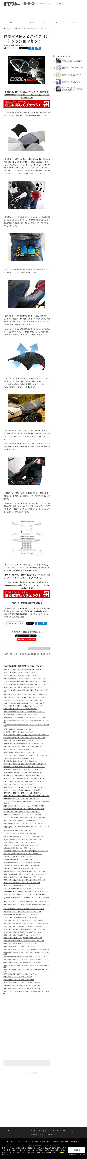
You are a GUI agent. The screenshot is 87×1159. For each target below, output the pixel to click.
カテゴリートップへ (39, 649)
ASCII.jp (34, 1132)
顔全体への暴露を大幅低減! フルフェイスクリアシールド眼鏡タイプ (23, 836)
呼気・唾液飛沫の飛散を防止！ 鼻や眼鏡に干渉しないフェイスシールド (24, 738)
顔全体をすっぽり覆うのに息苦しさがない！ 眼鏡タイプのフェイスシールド (26, 923)
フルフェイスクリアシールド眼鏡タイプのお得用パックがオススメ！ (24, 926)
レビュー (32, 22)
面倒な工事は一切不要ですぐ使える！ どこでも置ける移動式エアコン (24, 793)
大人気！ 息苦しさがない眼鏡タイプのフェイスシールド (20, 943)
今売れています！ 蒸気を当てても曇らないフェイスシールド (21, 845)
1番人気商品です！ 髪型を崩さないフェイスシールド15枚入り (22, 811)
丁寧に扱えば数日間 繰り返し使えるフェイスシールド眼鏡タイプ (23, 865)
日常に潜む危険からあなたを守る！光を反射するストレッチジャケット (24, 678)
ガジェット (32, 1129)
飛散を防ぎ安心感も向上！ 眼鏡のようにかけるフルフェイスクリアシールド (26, 891)
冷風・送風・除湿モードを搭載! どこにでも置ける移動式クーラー (23, 854)
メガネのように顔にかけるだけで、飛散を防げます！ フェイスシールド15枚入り (26, 898)
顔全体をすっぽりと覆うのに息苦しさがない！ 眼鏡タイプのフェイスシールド (26, 949)
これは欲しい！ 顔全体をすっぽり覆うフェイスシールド (20, 856)
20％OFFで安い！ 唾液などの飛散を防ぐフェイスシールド (21, 917)
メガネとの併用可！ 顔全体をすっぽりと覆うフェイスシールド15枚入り (24, 817)
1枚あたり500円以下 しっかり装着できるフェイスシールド (21, 714)
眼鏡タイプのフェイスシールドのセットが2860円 (18, 977)
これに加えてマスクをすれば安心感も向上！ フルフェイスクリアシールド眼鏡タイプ (26, 725)
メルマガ (46, 611)
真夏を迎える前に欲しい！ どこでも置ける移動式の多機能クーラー (23, 772)
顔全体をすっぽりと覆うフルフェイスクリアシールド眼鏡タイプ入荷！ (24, 806)
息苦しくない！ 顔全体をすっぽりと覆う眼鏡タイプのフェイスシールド (25, 929)
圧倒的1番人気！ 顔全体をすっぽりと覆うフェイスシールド (21, 868)
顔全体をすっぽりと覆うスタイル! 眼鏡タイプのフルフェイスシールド (24, 697)
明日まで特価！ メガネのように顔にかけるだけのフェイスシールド (23, 920)
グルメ (47, 1129)
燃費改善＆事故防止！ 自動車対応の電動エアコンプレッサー (21, 974)
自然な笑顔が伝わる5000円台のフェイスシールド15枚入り (21, 914)
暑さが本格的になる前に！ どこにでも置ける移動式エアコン (21, 798)
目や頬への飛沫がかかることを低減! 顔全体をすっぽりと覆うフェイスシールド (27, 796)
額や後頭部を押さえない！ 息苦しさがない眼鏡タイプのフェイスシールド (25, 956)
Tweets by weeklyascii (33, 1073)
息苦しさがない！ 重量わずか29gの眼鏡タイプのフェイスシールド (23, 938)
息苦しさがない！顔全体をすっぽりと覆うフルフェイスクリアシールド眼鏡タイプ (26, 966)
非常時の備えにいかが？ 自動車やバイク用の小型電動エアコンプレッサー (25, 717)
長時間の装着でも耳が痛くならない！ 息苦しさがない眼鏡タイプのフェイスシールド (26, 953)
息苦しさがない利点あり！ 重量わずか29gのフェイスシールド (22, 935)
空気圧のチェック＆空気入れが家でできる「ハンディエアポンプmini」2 (25, 700)
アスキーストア (18, 28)
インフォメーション (73, 1129)
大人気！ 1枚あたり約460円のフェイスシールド (17, 729)
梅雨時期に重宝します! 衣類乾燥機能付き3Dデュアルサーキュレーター (24, 743)
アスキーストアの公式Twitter (21, 611)
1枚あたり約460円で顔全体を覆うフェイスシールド (19, 830)
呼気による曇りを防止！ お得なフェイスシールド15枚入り (21, 820)
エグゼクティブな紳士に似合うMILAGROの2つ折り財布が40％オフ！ (24, 669)
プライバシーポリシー (25, 1140)
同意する (77, 1150)
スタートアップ (56, 1129)
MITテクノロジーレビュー (48, 1132)
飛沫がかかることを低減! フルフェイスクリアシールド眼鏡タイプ (23, 769)
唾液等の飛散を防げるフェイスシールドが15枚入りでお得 (20, 709)
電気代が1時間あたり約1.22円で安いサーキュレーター (19, 752)
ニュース (54, 22)
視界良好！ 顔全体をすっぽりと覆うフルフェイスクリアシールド (22, 839)
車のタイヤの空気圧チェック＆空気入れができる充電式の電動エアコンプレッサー (26, 721)
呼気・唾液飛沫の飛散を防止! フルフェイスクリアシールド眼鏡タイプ (24, 809)
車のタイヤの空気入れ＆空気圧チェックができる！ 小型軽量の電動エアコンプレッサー (26, 970)
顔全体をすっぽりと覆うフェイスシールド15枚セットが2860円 (22, 982)
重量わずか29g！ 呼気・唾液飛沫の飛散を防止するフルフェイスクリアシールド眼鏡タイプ (26, 827)
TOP (11, 22)
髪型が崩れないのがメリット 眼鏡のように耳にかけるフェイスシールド (24, 871)
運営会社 (36, 1140)
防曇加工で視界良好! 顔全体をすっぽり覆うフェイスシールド (21, 848)
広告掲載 (55, 1140)
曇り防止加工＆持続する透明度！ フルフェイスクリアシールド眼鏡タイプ (25, 894)
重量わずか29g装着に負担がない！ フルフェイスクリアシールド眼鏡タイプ (26, 874)
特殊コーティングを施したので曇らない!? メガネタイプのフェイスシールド (26, 901)
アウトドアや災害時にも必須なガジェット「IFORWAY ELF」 (21, 672)
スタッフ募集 (64, 1140)
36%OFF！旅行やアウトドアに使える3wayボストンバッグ (21, 675)
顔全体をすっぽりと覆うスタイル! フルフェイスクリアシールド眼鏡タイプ (25, 694)
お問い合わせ (46, 1140)
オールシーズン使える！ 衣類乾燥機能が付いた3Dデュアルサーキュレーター (26, 755)
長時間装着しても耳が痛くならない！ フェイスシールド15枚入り (23, 814)
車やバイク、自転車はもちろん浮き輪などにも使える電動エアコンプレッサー (26, 684)
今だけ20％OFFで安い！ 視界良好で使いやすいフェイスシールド (22, 911)
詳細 (61, 1152)
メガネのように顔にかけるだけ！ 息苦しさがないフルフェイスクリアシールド (26, 735)
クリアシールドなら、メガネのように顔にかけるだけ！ (20, 758)
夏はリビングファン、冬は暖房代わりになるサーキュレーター (22, 740)
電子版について (75, 1140)
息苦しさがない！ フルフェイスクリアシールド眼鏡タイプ (21, 842)
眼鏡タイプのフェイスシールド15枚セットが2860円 (19, 980)
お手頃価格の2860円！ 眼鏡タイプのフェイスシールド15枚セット (23, 985)
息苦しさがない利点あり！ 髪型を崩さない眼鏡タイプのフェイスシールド (25, 932)
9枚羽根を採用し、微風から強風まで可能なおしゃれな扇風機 (21, 775)
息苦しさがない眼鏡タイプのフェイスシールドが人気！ (20, 946)
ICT (64, 1129)
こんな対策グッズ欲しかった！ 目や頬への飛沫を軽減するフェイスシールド (26, 851)
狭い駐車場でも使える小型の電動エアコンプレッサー (19, 732)
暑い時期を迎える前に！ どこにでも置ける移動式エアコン (21, 761)
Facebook (37, 611)
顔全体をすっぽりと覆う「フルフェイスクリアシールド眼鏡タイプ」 (24, 746)
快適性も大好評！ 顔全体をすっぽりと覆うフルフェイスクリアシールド (24, 823)
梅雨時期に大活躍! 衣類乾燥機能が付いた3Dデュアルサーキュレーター (24, 767)
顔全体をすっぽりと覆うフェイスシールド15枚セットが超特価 (22, 988)
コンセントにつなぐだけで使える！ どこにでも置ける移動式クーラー (24, 790)
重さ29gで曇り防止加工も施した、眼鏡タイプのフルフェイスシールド (24, 687)
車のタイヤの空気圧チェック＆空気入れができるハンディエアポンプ (24, 703)
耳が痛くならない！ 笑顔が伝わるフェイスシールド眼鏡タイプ (22, 883)
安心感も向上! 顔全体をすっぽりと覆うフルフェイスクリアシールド (23, 877)
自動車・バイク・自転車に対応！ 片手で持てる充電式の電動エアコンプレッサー (26, 992)
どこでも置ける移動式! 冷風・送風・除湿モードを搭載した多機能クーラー (25, 764)
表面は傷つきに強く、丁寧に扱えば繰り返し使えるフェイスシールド (24, 909)
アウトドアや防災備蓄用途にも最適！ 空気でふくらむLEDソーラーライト (25, 681)
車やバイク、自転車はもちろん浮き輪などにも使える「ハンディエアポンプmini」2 (26, 690)
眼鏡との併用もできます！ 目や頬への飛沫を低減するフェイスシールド (24, 880)
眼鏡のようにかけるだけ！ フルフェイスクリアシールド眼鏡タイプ (23, 888)
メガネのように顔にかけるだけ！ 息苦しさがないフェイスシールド (23, 706)
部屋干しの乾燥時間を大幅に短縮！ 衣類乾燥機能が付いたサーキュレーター (26, 781)
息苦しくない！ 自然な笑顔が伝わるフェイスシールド (19, 885)
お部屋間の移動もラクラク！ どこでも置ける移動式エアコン (21, 859)
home (7, 28)
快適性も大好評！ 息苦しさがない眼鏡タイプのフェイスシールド (23, 962)
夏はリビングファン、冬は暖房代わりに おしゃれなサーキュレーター (24, 778)
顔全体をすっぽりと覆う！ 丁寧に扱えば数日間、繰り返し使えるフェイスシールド (26, 905)
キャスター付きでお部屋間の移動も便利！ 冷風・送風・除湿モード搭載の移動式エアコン (26, 802)
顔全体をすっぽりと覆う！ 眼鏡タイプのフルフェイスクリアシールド (24, 787)
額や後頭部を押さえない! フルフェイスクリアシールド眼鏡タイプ (23, 862)
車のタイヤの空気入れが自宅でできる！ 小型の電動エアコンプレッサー (24, 711)
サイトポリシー (11, 1140)
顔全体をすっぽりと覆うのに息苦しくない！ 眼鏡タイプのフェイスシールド (26, 959)
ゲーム (40, 1129)
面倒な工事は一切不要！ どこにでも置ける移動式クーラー (21, 784)
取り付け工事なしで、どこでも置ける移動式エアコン (19, 749)
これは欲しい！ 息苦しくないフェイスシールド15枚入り (20, 833)
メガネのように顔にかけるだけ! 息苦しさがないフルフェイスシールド (24, 940)
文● (5, 48)
